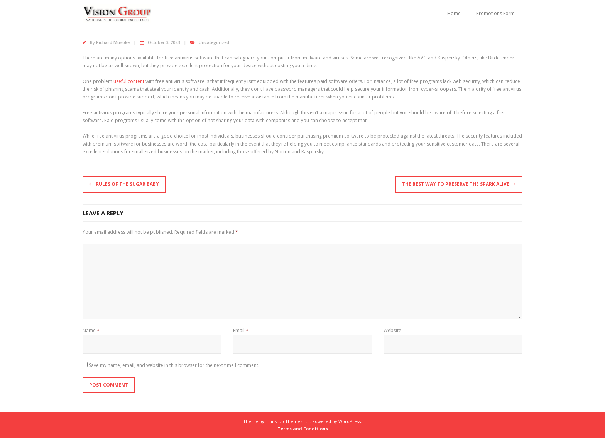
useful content (128, 81)
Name (91, 330)
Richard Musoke (113, 42)
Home (454, 13)
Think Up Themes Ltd (287, 421)
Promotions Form (495, 13)
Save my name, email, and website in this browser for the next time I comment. (174, 365)
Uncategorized (214, 42)
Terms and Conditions (302, 428)
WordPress (349, 421)
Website (392, 330)
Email (240, 330)
